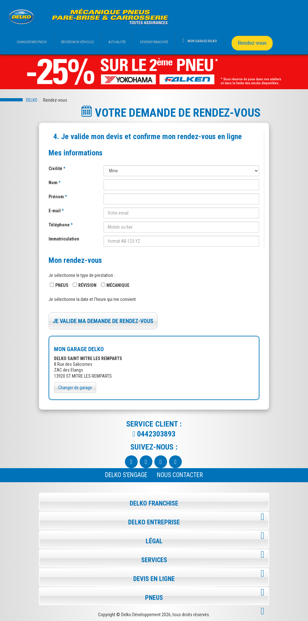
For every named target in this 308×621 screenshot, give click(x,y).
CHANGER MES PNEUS (32, 42)
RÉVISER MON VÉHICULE (77, 42)
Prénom (57, 196)
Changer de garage (75, 387)
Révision (87, 285)
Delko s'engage (126, 475)
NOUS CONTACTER (180, 475)
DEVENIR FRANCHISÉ (154, 42)
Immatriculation (64, 238)
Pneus (61, 285)
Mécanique (117, 285)
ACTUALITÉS (117, 42)
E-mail (55, 210)
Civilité (56, 168)
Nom (53, 182)
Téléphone (60, 224)
